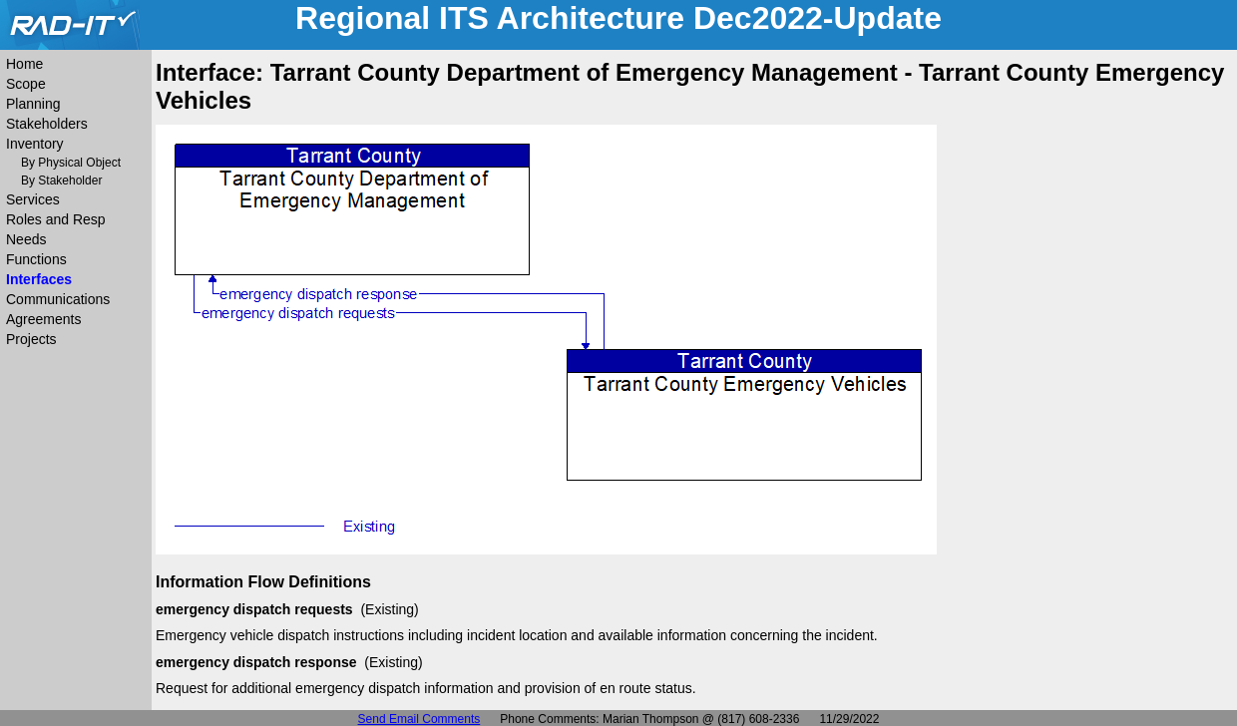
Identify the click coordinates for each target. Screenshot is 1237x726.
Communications (58, 299)
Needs (26, 239)
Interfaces (39, 279)
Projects (31, 339)
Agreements (43, 319)
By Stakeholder (61, 180)
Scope (26, 84)
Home (24, 64)
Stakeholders (47, 124)
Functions (36, 259)
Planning (33, 104)
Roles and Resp (56, 219)
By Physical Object (71, 163)
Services (33, 199)
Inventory (35, 144)
